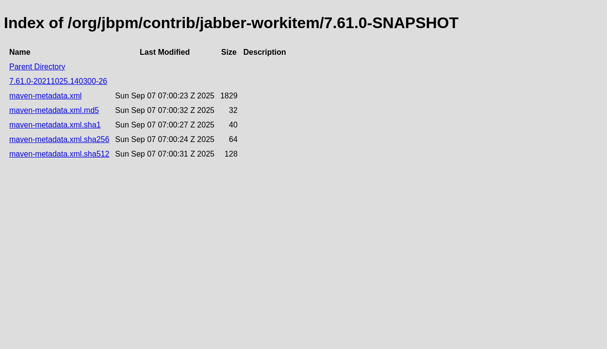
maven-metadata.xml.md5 (54, 110)
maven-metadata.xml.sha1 (55, 125)
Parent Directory (37, 67)
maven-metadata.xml (45, 96)
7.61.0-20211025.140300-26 (58, 81)
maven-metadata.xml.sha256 (59, 139)
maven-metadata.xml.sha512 (59, 154)
